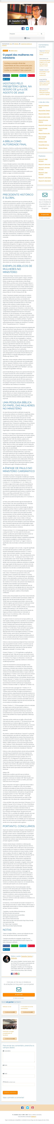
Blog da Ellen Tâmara (44, 110)
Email (5, 1073)
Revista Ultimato (43, 148)
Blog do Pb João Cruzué (45, 125)
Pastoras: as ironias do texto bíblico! (44, 52)
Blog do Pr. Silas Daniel (45, 181)
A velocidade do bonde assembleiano (27, 1007)
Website (14, 958)
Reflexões (5, 50)
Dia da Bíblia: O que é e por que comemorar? (44, 73)
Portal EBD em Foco (44, 145)
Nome (5, 1065)
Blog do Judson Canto (44, 117)
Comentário (6, 1051)
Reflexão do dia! (7, 1006)
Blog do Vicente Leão (44, 133)
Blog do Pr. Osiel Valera (45, 177)
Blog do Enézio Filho (44, 114)
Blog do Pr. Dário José (44, 164)
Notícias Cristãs (43, 141)
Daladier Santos (13, 50)
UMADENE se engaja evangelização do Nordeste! (8, 1033)
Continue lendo (9, 1012)
